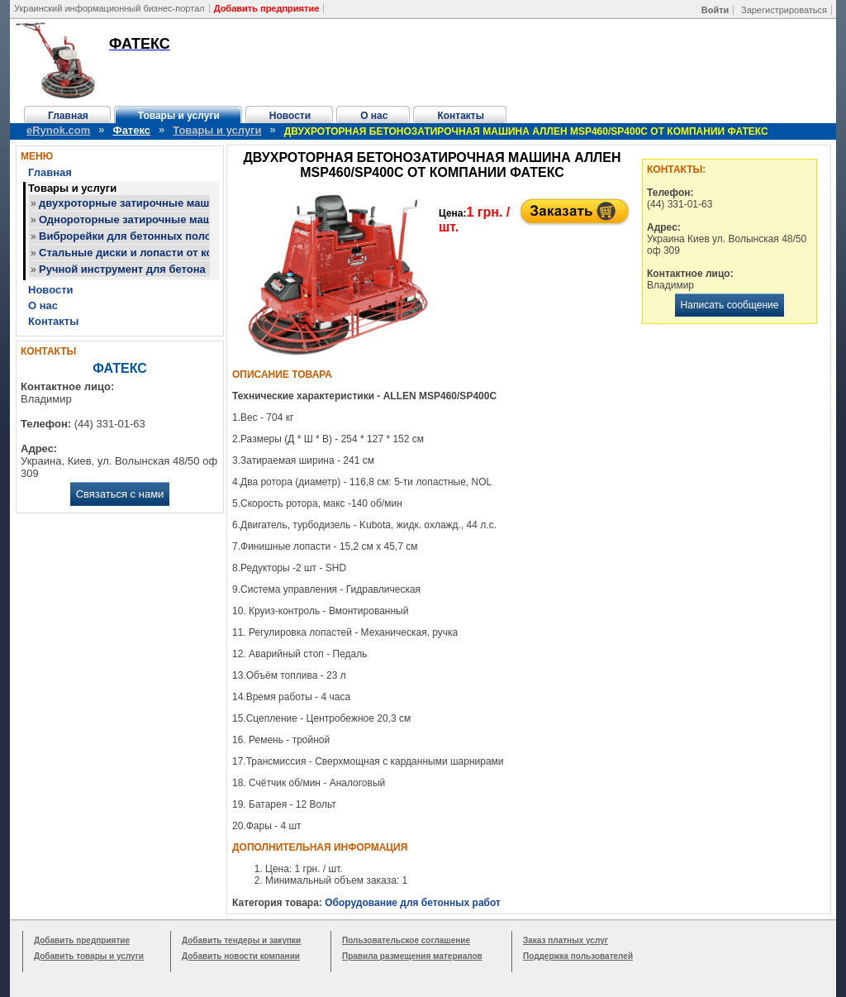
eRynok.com (58, 130)
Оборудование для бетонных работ (413, 903)
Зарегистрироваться (784, 10)
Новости (290, 116)
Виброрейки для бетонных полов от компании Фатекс (183, 236)
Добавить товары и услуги (89, 956)
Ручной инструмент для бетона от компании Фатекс (177, 269)
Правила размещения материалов (412, 956)
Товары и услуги (179, 116)
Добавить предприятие (82, 940)
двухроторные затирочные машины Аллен (154, 203)
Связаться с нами (120, 494)
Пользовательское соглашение (406, 940)
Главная (68, 116)
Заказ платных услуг (565, 940)
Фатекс (132, 130)
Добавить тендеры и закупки (241, 940)
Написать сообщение (730, 305)
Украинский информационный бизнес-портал (109, 8)
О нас (373, 116)
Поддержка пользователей (578, 956)
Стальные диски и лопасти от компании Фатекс (166, 252)
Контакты (460, 116)
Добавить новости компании (241, 956)
